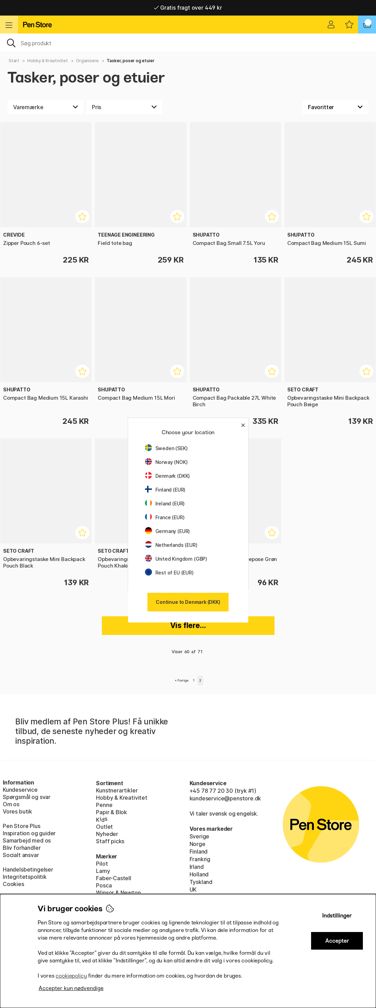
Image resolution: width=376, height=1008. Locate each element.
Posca (104, 885)
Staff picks (110, 841)
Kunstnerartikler (116, 790)
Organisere (87, 60)
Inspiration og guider (29, 833)
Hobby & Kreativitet (47, 60)
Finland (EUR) (165, 490)
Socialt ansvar (21, 855)
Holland (199, 874)
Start (14, 60)
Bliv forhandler (21, 847)
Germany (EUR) (167, 531)
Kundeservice (20, 789)
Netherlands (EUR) (171, 545)
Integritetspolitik (25, 876)
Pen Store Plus (21, 825)
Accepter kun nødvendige (71, 988)
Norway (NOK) (166, 462)
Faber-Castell (113, 878)
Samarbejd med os (27, 840)
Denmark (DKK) (167, 476)
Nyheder (107, 833)
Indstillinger (337, 915)
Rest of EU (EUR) (169, 573)
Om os (11, 804)
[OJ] (188, 42)
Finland (199, 851)
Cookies (13, 884)
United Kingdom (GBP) (176, 559)
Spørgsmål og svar (26, 796)
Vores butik (17, 811)
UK (193, 889)
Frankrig (200, 859)
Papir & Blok (111, 812)
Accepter (337, 941)
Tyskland (201, 881)
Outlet (104, 826)
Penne (104, 804)
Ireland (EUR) (165, 503)
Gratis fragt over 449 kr (188, 7)
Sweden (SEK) (166, 448)
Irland (197, 866)
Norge (197, 843)
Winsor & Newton (118, 892)
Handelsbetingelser (28, 869)
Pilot (102, 863)
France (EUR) (165, 517)
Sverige (200, 836)
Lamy (103, 870)
